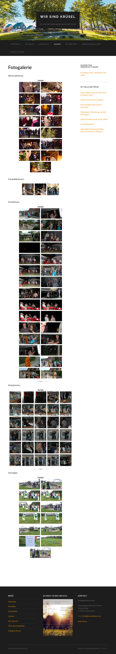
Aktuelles (29, 44)
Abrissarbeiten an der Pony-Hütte (94, 119)
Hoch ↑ (105, 648)
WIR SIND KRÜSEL (58, 17)
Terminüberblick (87, 124)
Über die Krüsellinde (91, 44)
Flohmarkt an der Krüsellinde (91, 100)
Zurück (41, 81)
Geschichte (44, 44)
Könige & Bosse (17, 52)
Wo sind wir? (71, 44)
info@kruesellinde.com (92, 616)
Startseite (15, 44)
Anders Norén (93, 648)
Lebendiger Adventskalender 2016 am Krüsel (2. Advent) (92, 130)
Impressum (82, 621)
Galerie (57, 44)
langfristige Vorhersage (58, 634)
